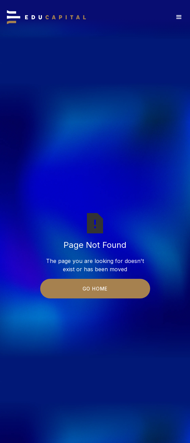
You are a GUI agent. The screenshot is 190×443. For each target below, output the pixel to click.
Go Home (95, 289)
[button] (179, 17)
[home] (46, 17)
